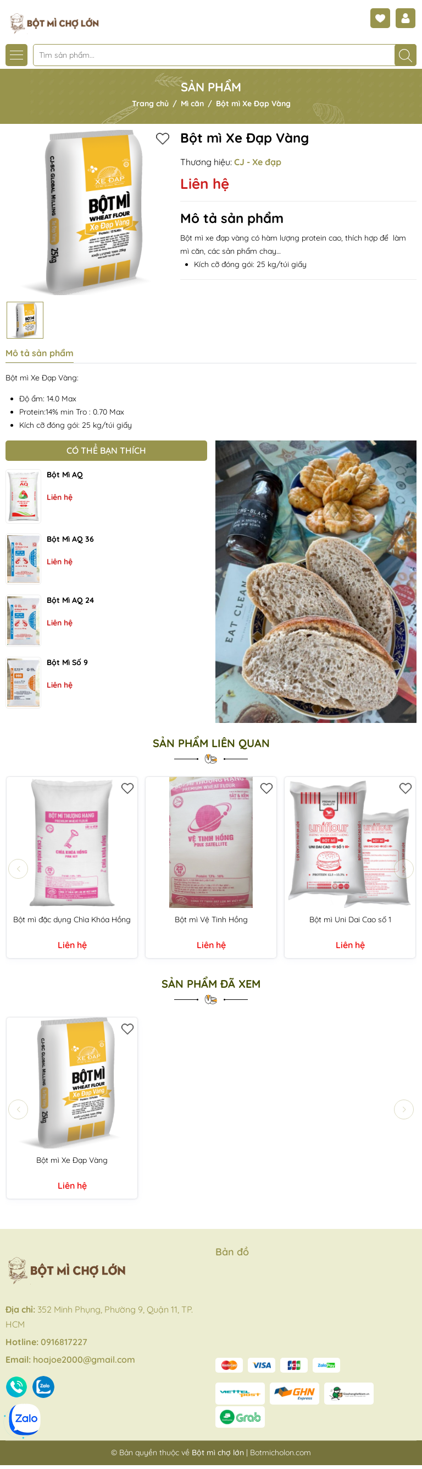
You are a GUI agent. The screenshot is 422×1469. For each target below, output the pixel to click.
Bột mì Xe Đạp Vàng (72, 1160)
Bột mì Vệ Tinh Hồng (211, 919)
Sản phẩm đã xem (211, 984)
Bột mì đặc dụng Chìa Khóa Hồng (72, 919)
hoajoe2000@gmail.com (84, 1359)
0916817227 (64, 1341)
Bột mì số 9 (67, 662)
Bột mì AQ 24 (70, 600)
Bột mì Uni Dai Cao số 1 (350, 919)
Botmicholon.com (280, 1452)
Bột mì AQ (65, 475)
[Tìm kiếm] (406, 55)
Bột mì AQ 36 (70, 539)
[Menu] (16, 55)
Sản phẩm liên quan (211, 743)
